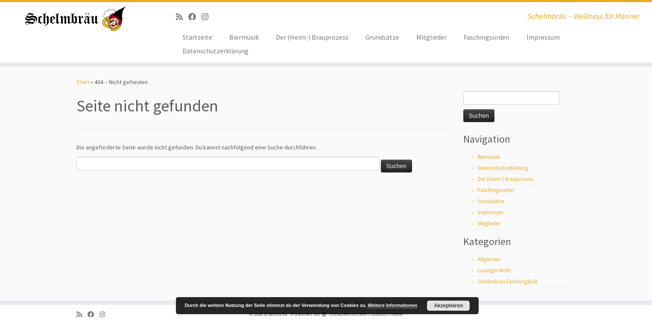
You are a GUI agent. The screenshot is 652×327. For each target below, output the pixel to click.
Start (82, 82)
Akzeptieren (448, 306)
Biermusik (244, 37)
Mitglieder (431, 37)
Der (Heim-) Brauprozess (312, 37)
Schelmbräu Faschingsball (508, 281)
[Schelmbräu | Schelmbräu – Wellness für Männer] (75, 18)
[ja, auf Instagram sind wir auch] (208, 17)
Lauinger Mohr (494, 270)
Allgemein (489, 259)
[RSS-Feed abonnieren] (182, 17)
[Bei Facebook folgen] (195, 17)
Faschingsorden (486, 37)
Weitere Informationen (392, 305)
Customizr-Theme (385, 314)
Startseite (197, 37)
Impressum (543, 37)
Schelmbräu (275, 314)
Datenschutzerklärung (215, 51)
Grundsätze (382, 37)
